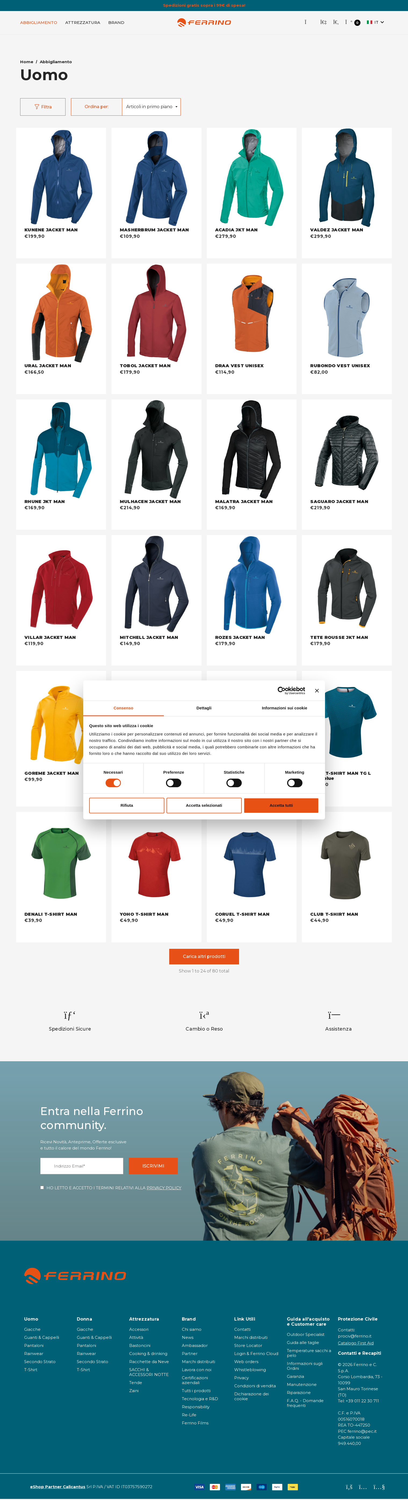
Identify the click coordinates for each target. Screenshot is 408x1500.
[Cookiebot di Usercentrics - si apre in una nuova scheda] (281, 691)
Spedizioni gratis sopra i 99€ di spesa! (204, 5)
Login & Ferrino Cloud (256, 1354)
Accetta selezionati (204, 805)
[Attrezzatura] (82, 23)
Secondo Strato (40, 1362)
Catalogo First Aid (356, 1344)
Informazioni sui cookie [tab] (284, 708)
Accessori (139, 1330)
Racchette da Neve (149, 1362)
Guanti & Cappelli (41, 1338)
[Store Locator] (309, 23)
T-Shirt (30, 1370)
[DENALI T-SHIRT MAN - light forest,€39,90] (61, 863)
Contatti (242, 1330)
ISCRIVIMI (153, 1167)
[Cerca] (336, 23)
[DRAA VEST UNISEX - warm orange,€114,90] (252, 315)
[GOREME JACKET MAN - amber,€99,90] (61, 722)
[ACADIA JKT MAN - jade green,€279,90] (252, 179)
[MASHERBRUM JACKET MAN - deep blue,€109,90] (156, 179)
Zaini (134, 1391)
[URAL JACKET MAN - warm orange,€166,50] (61, 315)
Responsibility (196, 1407)
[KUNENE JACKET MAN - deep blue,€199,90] (61, 179)
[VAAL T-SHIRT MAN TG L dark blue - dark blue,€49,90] (347, 722)
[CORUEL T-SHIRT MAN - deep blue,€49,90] (252, 863)
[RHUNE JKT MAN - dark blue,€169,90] (61, 450)
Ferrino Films (195, 1424)
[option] (70, 1021)
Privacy (241, 1378)
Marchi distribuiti (198, 1362)
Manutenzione (302, 1385)
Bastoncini (139, 1346)
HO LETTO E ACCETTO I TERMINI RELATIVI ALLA (113, 1188)
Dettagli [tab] (204, 708)
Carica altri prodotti (204, 957)
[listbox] (151, 108)
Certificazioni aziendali (195, 1381)
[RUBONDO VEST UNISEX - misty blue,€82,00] (347, 315)
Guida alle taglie (303, 1343)
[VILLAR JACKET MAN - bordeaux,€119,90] (61, 586)
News (187, 1338)
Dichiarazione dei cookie (251, 1397)
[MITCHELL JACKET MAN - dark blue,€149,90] (156, 586)
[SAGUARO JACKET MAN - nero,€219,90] (347, 450)
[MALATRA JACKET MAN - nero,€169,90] (252, 450)
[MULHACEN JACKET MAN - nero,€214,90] (156, 450)
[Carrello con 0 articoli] (353, 23)
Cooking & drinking (148, 1354)
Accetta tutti (281, 805)
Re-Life (189, 1415)
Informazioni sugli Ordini (305, 1367)
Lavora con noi (196, 1370)
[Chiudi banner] (317, 690)
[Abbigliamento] (38, 23)
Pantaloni (34, 1346)
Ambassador (195, 1346)
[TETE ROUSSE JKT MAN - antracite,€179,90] (347, 586)
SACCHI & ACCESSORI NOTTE (149, 1373)
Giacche (32, 1330)
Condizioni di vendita (255, 1386)
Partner (189, 1354)
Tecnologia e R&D (200, 1399)
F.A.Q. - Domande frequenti (305, 1404)
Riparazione (299, 1393)
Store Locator (248, 1346)
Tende (135, 1383)
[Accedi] (323, 23)
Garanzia (295, 1377)
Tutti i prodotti (196, 1391)
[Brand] (116, 23)
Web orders (246, 1362)
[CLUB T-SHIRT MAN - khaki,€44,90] (347, 863)
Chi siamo (191, 1330)
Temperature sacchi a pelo (309, 1354)
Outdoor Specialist (305, 1335)
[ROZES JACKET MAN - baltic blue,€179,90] (252, 586)
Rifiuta (127, 805)
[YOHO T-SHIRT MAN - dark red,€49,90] (156, 863)
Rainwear (33, 1354)
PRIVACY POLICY (164, 1188)
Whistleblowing (250, 1370)
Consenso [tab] (123, 708)
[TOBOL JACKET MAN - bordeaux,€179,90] (156, 315)
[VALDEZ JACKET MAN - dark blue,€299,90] (347, 179)
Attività (136, 1338)
